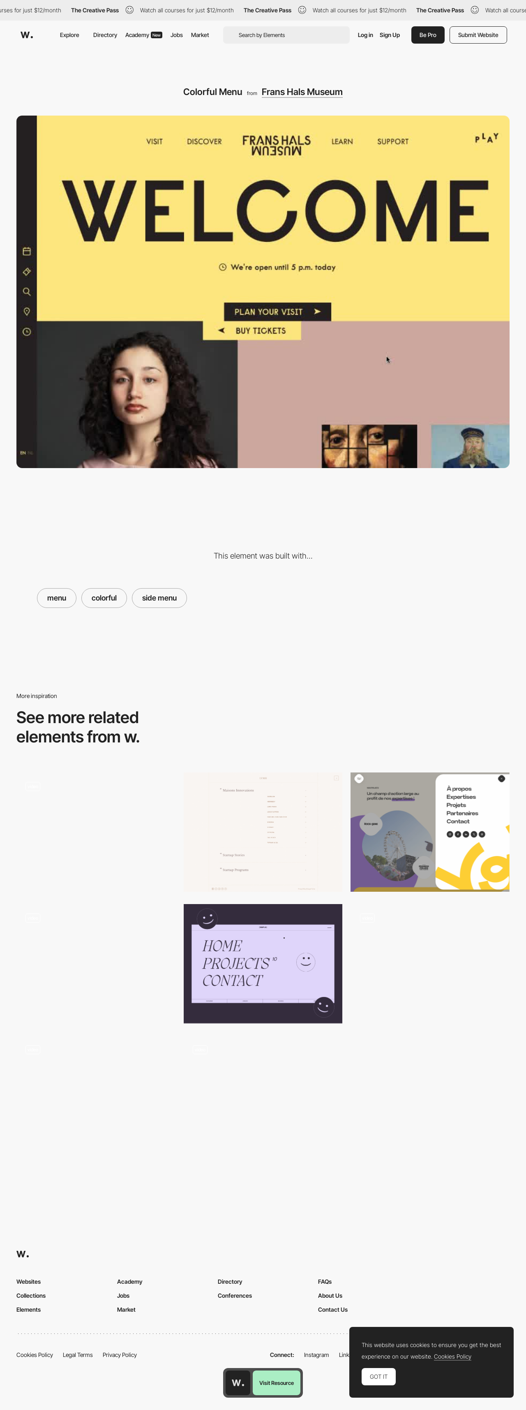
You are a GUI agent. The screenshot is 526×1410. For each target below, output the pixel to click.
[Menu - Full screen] (263, 963)
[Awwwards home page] (238, 1383)
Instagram (316, 1354)
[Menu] (95, 832)
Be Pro (428, 34)
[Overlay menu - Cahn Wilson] (95, 1092)
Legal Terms (78, 1354)
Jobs (177, 34)
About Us (330, 1295)
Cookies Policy (34, 1354)
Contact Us (333, 1309)
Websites (28, 1281)
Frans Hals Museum (302, 91)
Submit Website (478, 34)
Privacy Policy (120, 1354)
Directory (105, 34)
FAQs (325, 1281)
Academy (143, 34)
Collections (31, 1295)
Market (200, 34)
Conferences (235, 1295)
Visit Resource (276, 1383)
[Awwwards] (27, 35)
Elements (28, 1309)
